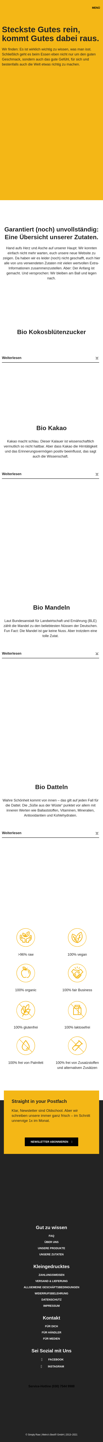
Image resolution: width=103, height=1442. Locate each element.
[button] (96, 7)
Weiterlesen (50, 357)
